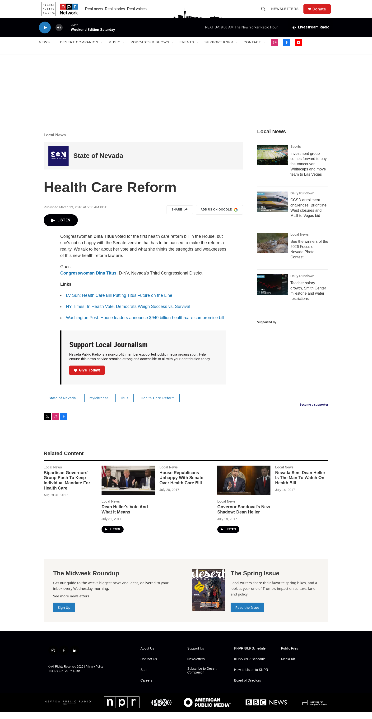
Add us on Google (219, 217)
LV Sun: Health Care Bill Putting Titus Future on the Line (119, 302)
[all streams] (310, 34)
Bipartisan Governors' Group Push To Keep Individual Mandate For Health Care (67, 487)
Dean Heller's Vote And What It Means (125, 517)
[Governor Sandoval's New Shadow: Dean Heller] (243, 487)
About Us (147, 655)
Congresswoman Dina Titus (88, 280)
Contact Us (148, 666)
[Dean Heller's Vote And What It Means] (128, 487)
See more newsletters (71, 603)
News (44, 49)
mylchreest (98, 405)
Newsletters (286, 12)
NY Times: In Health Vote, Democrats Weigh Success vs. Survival (128, 313)
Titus (124, 405)
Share (180, 217)
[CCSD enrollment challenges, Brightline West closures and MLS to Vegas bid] (272, 208)
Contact (252, 49)
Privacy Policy (94, 673)
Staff (143, 677)
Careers (146, 687)
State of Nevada (98, 162)
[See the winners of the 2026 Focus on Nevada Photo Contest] (272, 250)
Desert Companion (79, 49)
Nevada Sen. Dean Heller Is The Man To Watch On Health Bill (300, 484)
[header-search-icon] (265, 12)
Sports (295, 153)
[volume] (59, 34)
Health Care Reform (158, 405)
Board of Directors (247, 687)
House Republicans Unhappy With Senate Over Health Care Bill (181, 484)
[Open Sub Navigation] (53, 49)
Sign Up (64, 614)
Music (114, 49)
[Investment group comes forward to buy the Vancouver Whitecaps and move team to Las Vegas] (272, 162)
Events (187, 49)
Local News (55, 142)
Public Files (289, 655)
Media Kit (288, 666)
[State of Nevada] (58, 163)
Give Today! (87, 377)
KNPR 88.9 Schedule (249, 655)
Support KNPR (219, 49)
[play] (45, 34)
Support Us (195, 655)
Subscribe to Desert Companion (202, 677)
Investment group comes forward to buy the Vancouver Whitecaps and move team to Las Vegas (308, 170)
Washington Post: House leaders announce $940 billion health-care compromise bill (145, 324)
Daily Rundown (302, 200)
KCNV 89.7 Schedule (249, 666)
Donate (321, 12)
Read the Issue (247, 614)
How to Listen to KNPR (251, 677)
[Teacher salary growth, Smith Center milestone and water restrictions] (272, 291)
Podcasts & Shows (150, 49)
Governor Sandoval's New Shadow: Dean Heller (243, 517)
